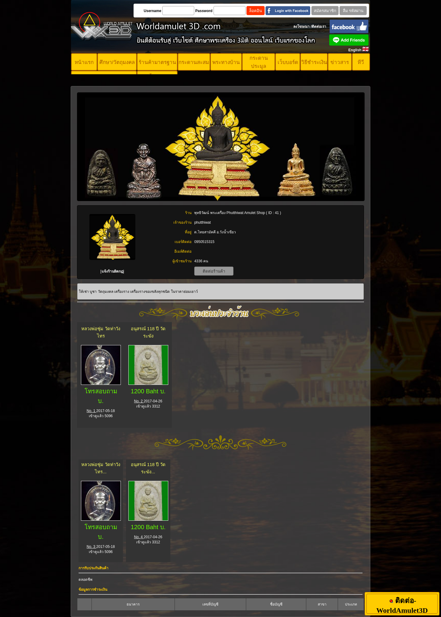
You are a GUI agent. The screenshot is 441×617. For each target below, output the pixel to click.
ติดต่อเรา (319, 26)
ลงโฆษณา (301, 26)
